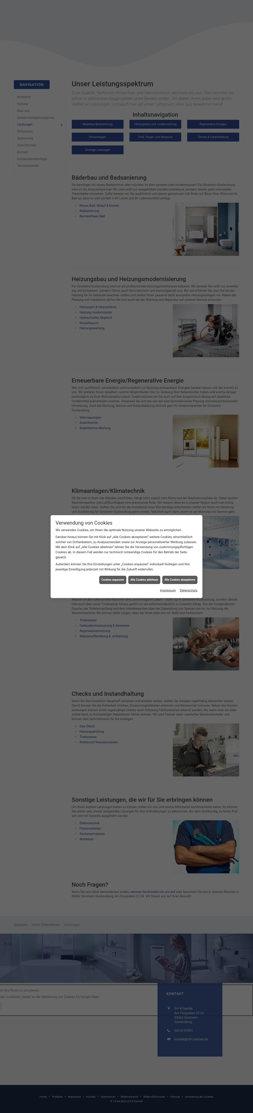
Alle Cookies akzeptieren (179, 552)
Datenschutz (188, 563)
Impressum (168, 563)
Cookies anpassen (112, 552)
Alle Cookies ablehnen (144, 552)
